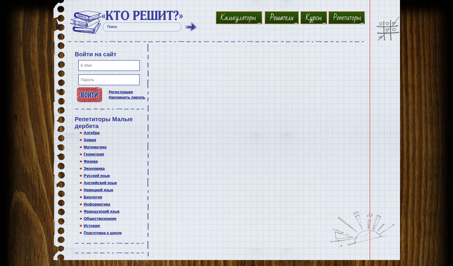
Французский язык (101, 211)
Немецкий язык (98, 190)
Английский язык (100, 183)
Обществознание (100, 218)
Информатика (97, 204)
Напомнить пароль (127, 97)
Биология (93, 197)
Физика (91, 161)
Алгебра (91, 132)
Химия (90, 140)
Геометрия (94, 154)
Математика (95, 147)
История (92, 225)
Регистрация (121, 92)
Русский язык (97, 175)
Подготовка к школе (103, 233)
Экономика (94, 168)
